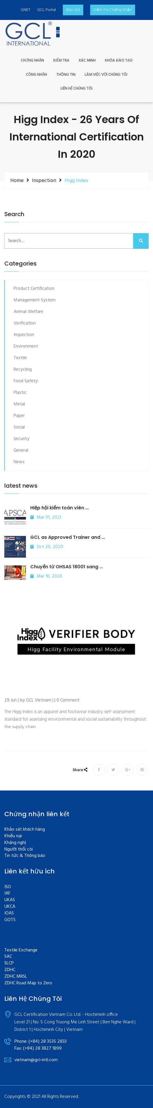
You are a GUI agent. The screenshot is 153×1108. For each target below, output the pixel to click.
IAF (7, 893)
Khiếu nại (13, 836)
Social (19, 427)
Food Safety (26, 381)
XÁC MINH (87, 61)
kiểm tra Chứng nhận (113, 10)
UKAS (9, 900)
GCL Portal (46, 10)
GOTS (10, 920)
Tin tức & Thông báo (24, 856)
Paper (19, 416)
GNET (25, 10)
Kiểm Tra (61, 61)
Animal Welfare (28, 311)
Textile (20, 358)
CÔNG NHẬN (36, 75)
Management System (35, 300)
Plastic (20, 392)
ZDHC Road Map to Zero (28, 983)
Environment (26, 346)
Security (21, 439)
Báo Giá (73, 10)
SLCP (9, 963)
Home (17, 181)
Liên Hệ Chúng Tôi (76, 89)
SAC (8, 956)
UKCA (9, 906)
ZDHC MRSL (15, 976)
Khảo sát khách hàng (24, 829)
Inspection (44, 181)
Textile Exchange (20, 950)
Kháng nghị (15, 843)
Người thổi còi (18, 849)
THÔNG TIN (65, 75)
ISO (7, 887)
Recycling (23, 369)
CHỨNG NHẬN (32, 61)
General (21, 450)
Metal (19, 404)
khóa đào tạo (119, 61)
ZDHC (9, 970)
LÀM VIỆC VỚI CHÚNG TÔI (106, 75)
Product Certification (34, 288)
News (19, 462)
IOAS (9, 913)
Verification (25, 323)
